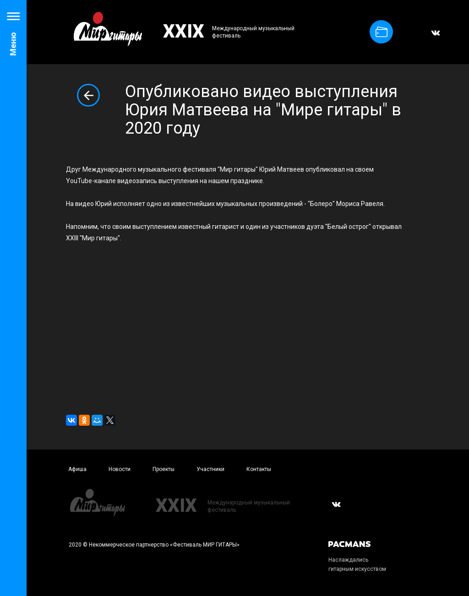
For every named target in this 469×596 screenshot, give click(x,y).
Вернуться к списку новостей (88, 95)
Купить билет (381, 32)
